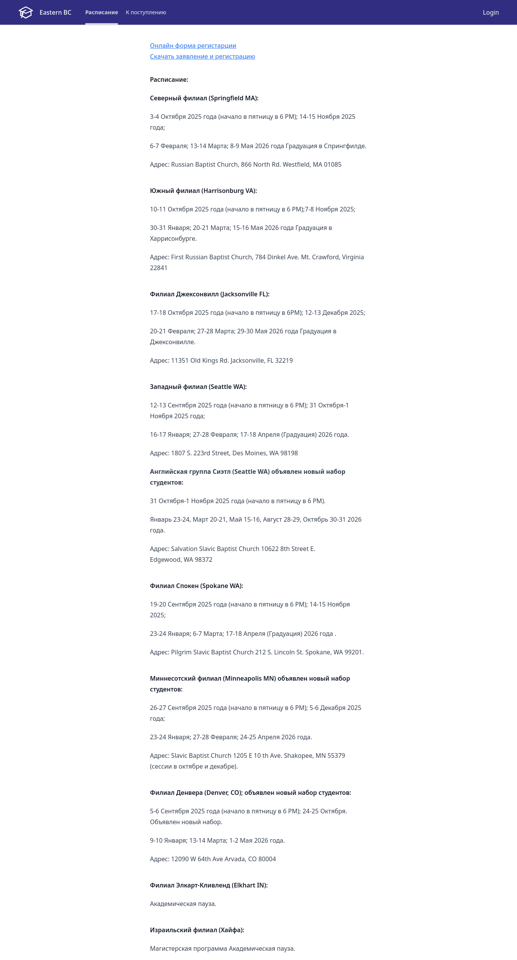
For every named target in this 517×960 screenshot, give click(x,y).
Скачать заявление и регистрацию (202, 56)
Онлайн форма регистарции (193, 45)
